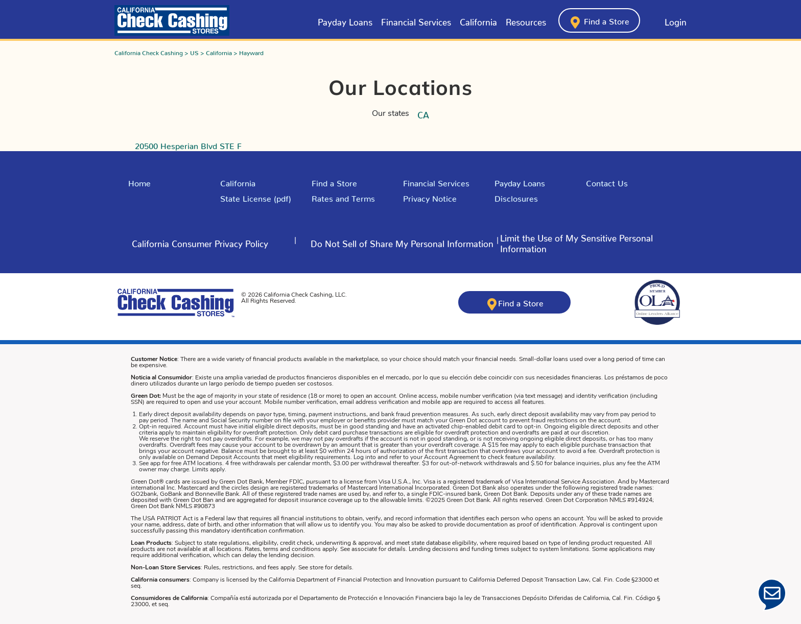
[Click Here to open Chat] (772, 595)
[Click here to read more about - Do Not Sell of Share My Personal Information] (402, 241)
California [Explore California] (237, 181)
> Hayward (248, 51)
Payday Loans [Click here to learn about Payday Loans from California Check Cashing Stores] (345, 20)
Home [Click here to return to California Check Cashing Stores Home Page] (139, 181)
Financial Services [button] (416, 20)
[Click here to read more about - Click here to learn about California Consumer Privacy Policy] (200, 241)
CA (423, 113)
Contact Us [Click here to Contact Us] (607, 181)
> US (191, 51)
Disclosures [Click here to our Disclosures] (516, 197)
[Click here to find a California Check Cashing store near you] (599, 20)
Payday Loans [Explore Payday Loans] (519, 181)
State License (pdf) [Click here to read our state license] (255, 197)
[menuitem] (345, 20)
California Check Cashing (148, 51)
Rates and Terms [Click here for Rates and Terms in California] (343, 197)
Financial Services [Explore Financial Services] (436, 181)
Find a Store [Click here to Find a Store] (334, 181)
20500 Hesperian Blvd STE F (188, 144)
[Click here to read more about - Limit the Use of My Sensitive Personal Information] (595, 242)
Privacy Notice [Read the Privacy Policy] (430, 197)
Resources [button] (526, 20)
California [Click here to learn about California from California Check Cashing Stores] (478, 20)
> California (216, 51)
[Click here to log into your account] (667, 20)
